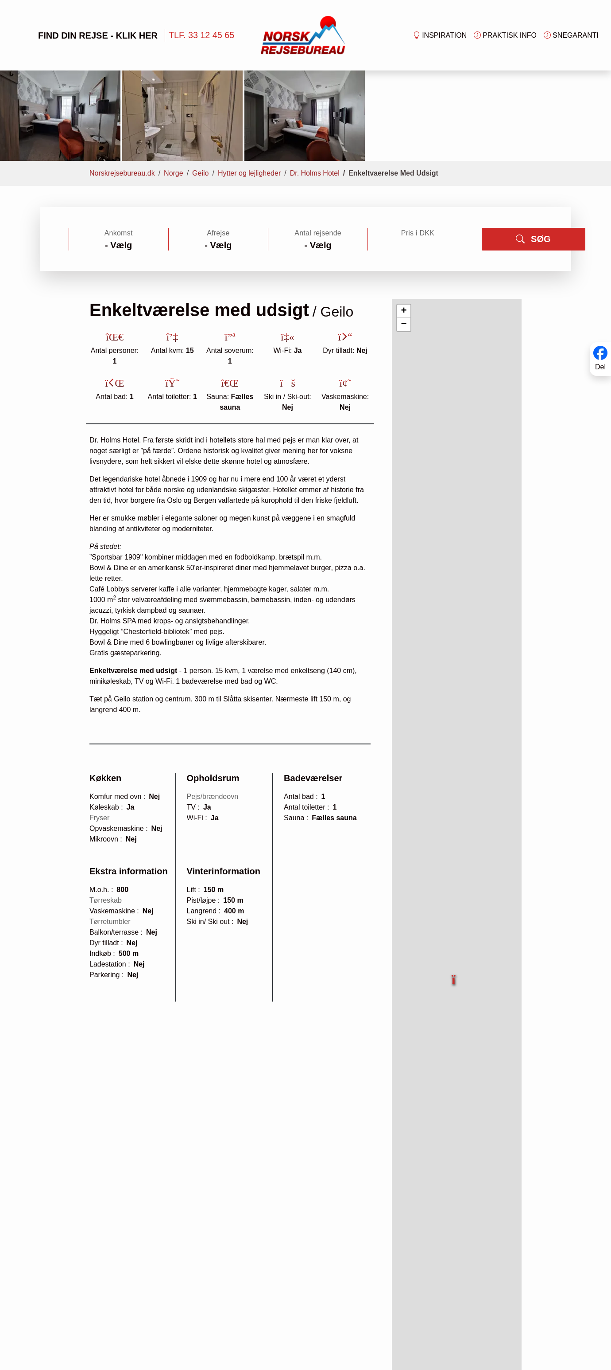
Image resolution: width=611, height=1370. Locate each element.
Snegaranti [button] (571, 35)
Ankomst (118, 153)
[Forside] (303, 35)
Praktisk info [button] (505, 35)
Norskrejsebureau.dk (122, 93)
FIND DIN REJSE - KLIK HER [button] (84, 35)
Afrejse (218, 153)
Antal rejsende (317, 153)
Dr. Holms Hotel (315, 93)
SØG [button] (533, 159)
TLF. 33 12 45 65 (201, 35)
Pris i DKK (417, 153)
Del (600, 367)
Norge (173, 93)
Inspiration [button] (440, 35)
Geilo (200, 93)
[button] (454, 894)
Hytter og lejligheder (249, 93)
